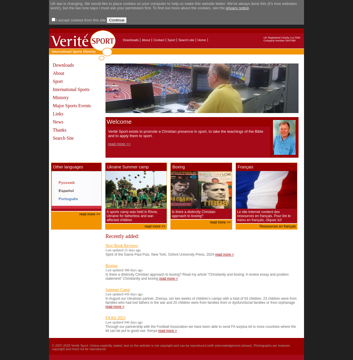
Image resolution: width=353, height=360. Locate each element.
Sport (171, 40)
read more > (224, 254)
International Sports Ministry (71, 93)
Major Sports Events (72, 105)
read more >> (119, 144)
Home (201, 40)
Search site (186, 40)
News (58, 121)
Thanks (59, 130)
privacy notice (237, 8)
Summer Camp (117, 290)
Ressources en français (278, 226)
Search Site (63, 138)
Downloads (131, 40)
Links (58, 113)
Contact (158, 40)
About (146, 40)
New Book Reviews (121, 245)
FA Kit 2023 (115, 318)
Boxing (111, 265)
